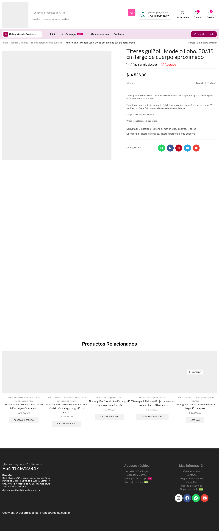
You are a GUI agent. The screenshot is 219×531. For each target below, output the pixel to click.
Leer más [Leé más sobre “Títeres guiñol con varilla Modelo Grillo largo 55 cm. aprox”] (195, 420)
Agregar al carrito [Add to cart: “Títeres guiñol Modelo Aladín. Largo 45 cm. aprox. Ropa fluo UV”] (109, 417)
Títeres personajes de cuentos (46, 42)
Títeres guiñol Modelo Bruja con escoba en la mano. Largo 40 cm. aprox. (152, 403)
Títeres (192, 128)
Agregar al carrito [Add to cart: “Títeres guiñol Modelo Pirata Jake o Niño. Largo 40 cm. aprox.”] (24, 420)
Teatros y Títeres (19, 42)
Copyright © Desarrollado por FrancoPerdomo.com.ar (36, 512)
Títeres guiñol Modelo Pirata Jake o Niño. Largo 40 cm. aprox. (24, 406)
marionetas (170, 128)
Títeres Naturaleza (70, 397)
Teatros (182, 128)
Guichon (157, 128)
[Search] (132, 12)
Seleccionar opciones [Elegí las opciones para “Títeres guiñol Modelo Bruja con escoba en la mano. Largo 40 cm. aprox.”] (152, 417)
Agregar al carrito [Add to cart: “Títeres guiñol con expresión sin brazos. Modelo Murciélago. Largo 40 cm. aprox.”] (67, 424)
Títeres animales (150, 133)
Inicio (5, 42)
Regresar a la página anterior (202, 42)
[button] (182, 14)
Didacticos (145, 128)
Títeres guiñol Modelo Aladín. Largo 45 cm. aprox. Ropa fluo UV (109, 403)
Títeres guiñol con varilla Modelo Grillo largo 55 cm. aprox (195, 406)
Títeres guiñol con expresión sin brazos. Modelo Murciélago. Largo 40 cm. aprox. (67, 408)
